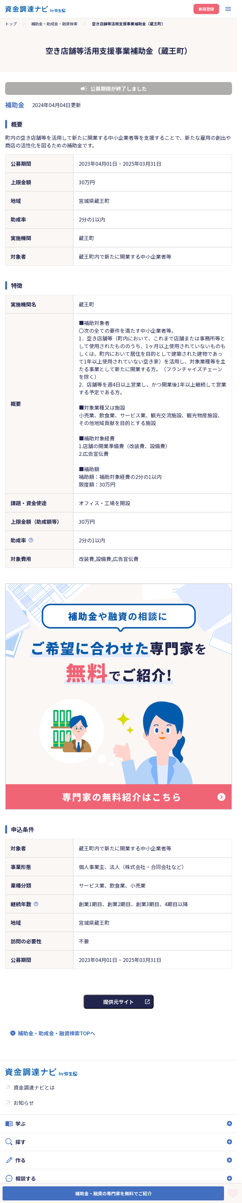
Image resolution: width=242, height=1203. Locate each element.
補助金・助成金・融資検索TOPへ (56, 1033)
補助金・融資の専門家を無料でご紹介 (113, 1193)
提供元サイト (118, 1002)
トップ (11, 23)
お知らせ (23, 1103)
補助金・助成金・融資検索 (54, 23)
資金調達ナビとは (34, 1087)
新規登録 (206, 9)
